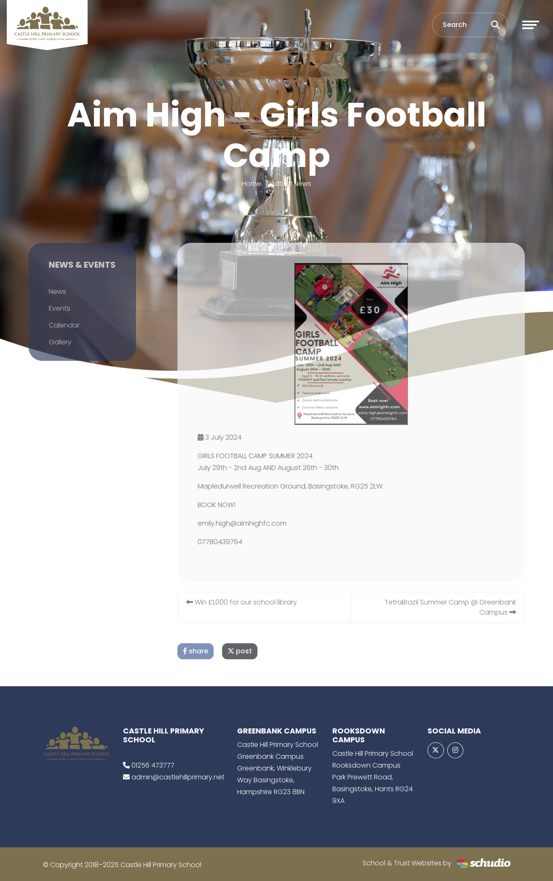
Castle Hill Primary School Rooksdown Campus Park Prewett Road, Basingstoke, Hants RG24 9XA (372, 777)
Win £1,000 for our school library (250, 602)
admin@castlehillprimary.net (177, 777)
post (248, 651)
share (204, 651)
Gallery (51, 342)
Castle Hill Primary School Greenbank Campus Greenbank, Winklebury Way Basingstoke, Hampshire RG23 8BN (277, 768)
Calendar (55, 325)
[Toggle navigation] (531, 25)
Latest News (291, 183)
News (48, 291)
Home (251, 183)
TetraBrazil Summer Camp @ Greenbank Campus (459, 607)
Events (50, 308)
